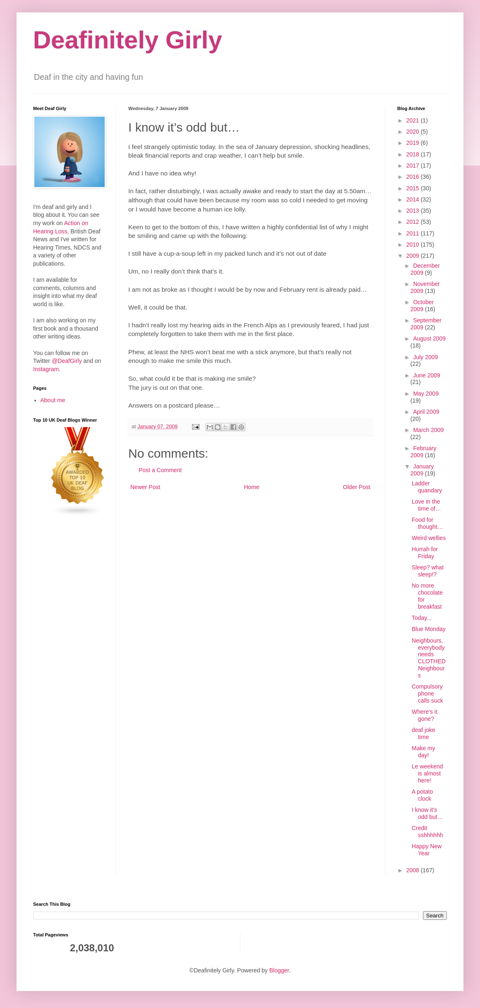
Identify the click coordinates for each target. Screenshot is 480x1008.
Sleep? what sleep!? (428, 571)
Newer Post (145, 487)
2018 (413, 154)
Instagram (46, 369)
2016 (413, 176)
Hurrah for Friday (425, 552)
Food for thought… (427, 523)
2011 (413, 233)
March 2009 (428, 430)
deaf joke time (423, 733)
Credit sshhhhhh (427, 831)
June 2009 (426, 375)
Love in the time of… (426, 505)
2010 (413, 244)
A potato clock (422, 795)
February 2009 (423, 451)
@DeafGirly (67, 361)
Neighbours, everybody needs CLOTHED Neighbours (429, 658)
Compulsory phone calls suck (427, 693)
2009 (413, 255)
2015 (413, 188)
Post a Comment (160, 470)
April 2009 (426, 411)
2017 (413, 165)
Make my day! (423, 751)
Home (251, 487)
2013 (413, 210)
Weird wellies (429, 538)
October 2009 (422, 305)
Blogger (279, 970)
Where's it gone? (424, 715)
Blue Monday (429, 629)
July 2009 (425, 357)
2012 (413, 221)
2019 (413, 142)
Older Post (356, 487)
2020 (413, 131)
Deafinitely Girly (127, 40)
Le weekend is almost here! (427, 773)
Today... (422, 617)
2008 (413, 870)
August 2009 (429, 338)
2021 (413, 120)
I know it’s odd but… (427, 813)
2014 (413, 199)
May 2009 (425, 393)
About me (53, 400)
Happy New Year (427, 850)
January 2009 (422, 470)
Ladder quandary (427, 487)
